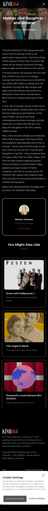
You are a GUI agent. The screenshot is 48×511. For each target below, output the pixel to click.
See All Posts (24, 228)
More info (40, 489)
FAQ (4, 470)
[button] (44, 4)
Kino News (24, 13)
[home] (11, 4)
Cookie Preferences (34, 470)
